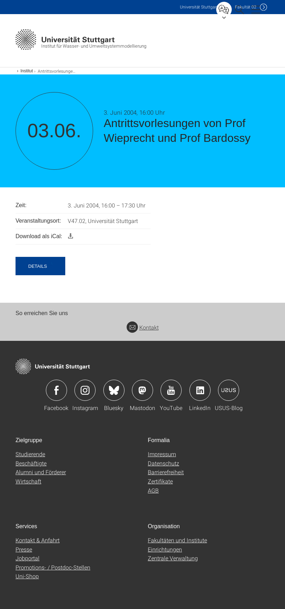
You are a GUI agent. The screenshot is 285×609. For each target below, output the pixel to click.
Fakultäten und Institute (177, 540)
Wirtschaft (28, 481)
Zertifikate (160, 481)
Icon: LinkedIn (200, 390)
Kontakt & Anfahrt (38, 540)
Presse (24, 549)
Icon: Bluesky (114, 390)
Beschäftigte (31, 463)
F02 (245, 7)
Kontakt (143, 327)
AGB (153, 490)
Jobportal (28, 558)
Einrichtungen (165, 549)
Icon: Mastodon (142, 390)
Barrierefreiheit (166, 472)
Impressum (162, 454)
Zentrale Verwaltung (173, 558)
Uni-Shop (27, 576)
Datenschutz (163, 463)
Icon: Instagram (85, 390)
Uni (199, 7)
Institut (26, 70)
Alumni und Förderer (41, 472)
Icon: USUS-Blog (228, 390)
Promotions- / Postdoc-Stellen (53, 567)
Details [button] (37, 266)
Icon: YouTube (171, 390)
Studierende (30, 454)
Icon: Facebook (56, 390)
